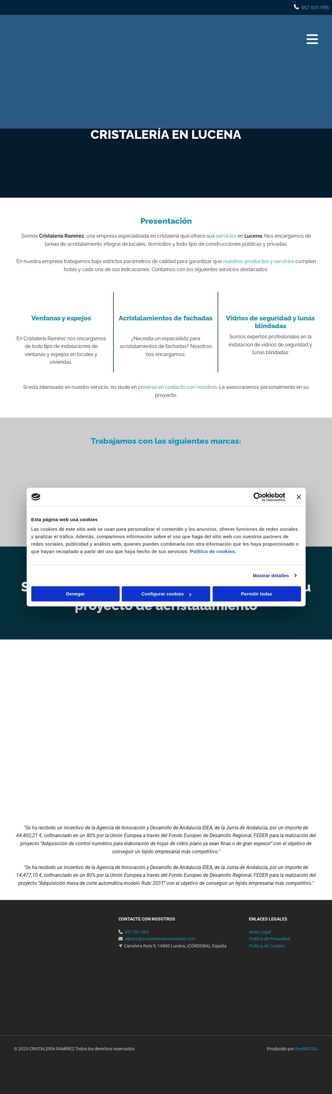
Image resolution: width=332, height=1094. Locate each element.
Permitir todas (256, 593)
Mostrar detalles (271, 575)
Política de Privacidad (269, 938)
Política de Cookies (267, 945)
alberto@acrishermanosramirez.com (160, 938)
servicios (226, 236)
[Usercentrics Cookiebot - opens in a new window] (258, 497)
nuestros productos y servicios (258, 261)
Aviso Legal (260, 931)
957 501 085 (315, 7)
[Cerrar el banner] (299, 497)
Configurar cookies (166, 593)
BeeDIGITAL (306, 1048)
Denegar (75, 593)
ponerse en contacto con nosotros (177, 387)
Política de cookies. (213, 551)
